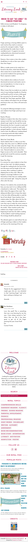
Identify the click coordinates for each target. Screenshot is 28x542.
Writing (4, 425)
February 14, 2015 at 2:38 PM (9, 308)
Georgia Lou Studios (17, 540)
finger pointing (5, 252)
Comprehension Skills (11, 405)
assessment (6, 428)
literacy (5, 436)
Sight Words (6, 422)
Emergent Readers (9, 407)
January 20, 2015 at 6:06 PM (9, 286)
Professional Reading (11, 419)
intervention (19, 434)
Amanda (6, 284)
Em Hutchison (8, 306)
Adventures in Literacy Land (12, 538)
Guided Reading (16, 410)
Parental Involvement (11, 413)
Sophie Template (23, 538)
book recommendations (11, 431)
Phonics (4, 416)
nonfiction (6, 439)
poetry (16, 439)
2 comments (4, 251)
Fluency (11, 252)
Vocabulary (18, 422)
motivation (15, 436)
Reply (26, 302)
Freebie (4, 410)
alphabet (13, 425)
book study (6, 434)
